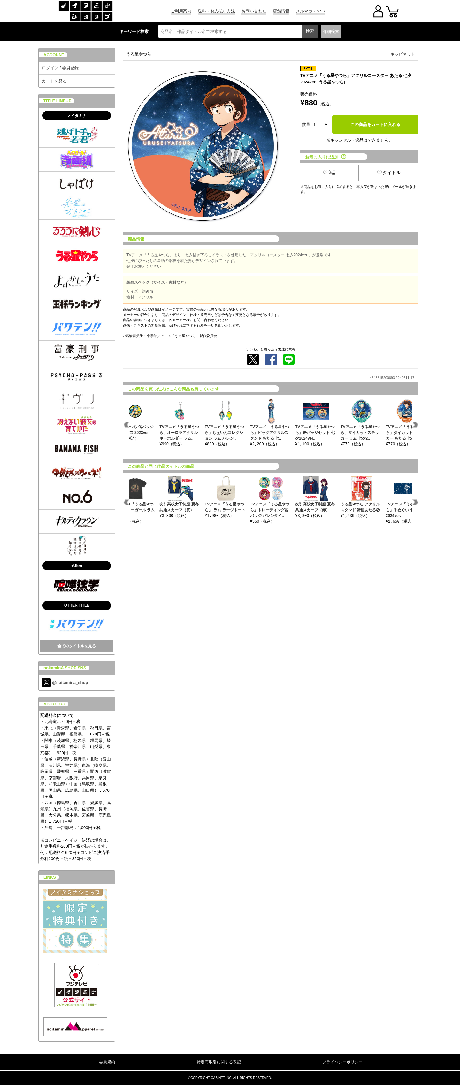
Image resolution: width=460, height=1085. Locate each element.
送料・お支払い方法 (216, 11)
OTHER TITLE (76, 605)
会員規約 (107, 1062)
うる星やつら (138, 54)
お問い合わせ (253, 11)
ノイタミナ (76, 115)
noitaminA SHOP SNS (64, 668)
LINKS (49, 877)
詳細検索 (331, 31)
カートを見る (54, 81)
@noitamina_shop (65, 682)
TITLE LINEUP (57, 100)
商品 (329, 172)
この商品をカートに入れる (375, 124)
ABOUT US (54, 704)
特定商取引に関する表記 (219, 1062)
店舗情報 (281, 11)
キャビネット (402, 54)
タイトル (389, 172)
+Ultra (76, 566)
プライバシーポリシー (342, 1062)
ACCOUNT (53, 54)
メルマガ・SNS (310, 11)
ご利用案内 (181, 11)
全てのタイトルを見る (76, 646)
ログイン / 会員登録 (60, 67)
